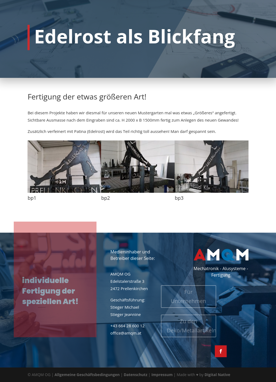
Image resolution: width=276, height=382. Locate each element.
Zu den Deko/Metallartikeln (177, 326)
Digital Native (217, 374)
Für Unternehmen (174, 296)
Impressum (162, 374)
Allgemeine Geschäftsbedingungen (87, 374)
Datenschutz (135, 374)
